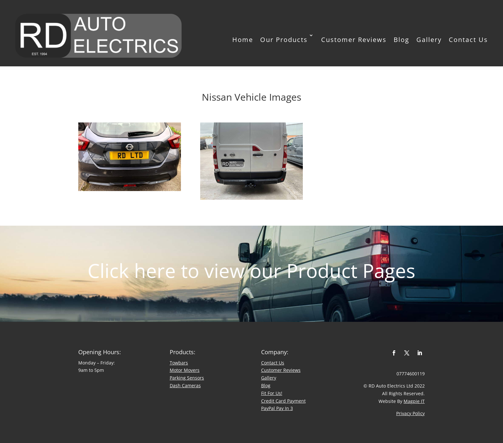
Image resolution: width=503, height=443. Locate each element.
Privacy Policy (410, 413)
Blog (401, 39)
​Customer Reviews (281, 370)
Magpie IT (414, 401)
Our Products (284, 39)
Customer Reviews (354, 39)
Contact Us (468, 39)
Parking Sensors (187, 378)
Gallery (429, 39)
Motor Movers (185, 370)
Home (242, 39)
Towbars (179, 363)
